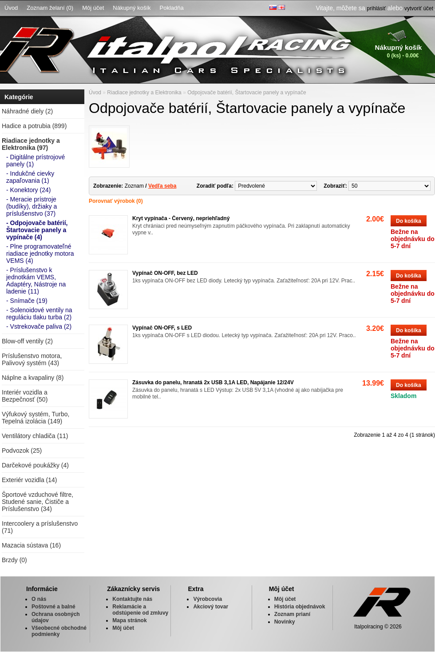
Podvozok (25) (22, 450)
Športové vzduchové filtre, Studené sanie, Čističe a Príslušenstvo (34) (37, 501)
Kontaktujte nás (132, 599)
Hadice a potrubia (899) (34, 125)
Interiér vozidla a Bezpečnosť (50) (24, 396)
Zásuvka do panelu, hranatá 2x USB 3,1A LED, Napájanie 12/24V (213, 382)
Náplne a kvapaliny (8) (32, 377)
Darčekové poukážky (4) (35, 465)
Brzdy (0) (14, 559)
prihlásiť (376, 8)
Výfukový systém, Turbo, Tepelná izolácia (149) (36, 418)
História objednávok (299, 607)
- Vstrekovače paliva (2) (38, 326)
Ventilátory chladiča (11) (35, 435)
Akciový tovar (210, 607)
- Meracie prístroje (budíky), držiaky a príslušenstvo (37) (31, 206)
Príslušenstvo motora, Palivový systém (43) (32, 359)
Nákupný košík (131, 7)
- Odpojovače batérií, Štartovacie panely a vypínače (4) (36, 230)
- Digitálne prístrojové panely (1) (35, 160)
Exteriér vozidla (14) (29, 479)
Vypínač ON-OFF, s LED (162, 328)
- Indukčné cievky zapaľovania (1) (30, 177)
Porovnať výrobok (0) (116, 201)
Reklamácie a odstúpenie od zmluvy (140, 610)
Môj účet (93, 7)
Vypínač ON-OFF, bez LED (165, 273)
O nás (39, 599)
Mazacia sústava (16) (31, 545)
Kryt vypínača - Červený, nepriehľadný (180, 218)
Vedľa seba (162, 186)
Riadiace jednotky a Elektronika (144, 92)
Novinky (284, 622)
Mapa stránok (129, 620)
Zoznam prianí (292, 614)
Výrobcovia (207, 599)
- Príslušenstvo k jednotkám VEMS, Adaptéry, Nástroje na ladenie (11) (36, 280)
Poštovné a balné (53, 607)
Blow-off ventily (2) (27, 341)
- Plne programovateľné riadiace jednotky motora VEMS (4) (40, 253)
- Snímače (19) (26, 300)
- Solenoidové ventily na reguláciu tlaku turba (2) (39, 313)
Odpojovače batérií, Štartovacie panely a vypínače (246, 92)
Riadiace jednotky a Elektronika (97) (31, 144)
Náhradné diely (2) (27, 111)
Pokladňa (172, 7)
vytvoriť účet (418, 8)
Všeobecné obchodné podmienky (59, 631)
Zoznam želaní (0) (50, 7)
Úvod (11, 7)
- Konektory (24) (28, 189)
